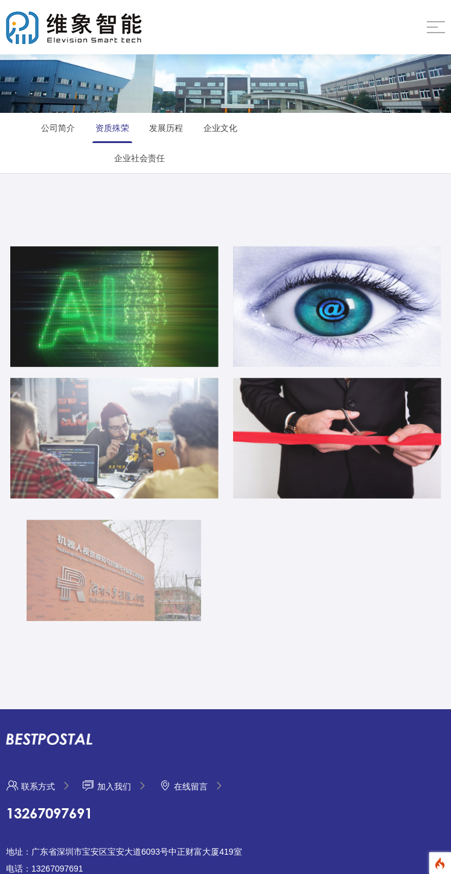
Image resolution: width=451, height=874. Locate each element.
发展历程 (166, 128)
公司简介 (58, 128)
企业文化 (220, 128)
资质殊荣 (112, 128)
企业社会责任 (139, 158)
